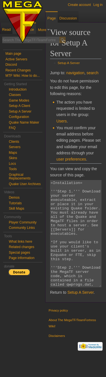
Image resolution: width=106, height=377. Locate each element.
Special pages (19, 253)
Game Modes (19, 100)
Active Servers (16, 59)
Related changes (21, 247)
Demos (14, 198)
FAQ (12, 128)
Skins (13, 158)
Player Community (22, 222)
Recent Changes (18, 70)
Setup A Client (19, 106)
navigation (75, 73)
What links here (20, 242)
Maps (13, 153)
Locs (12, 164)
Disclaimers (57, 357)
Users (61, 121)
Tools (13, 169)
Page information (21, 258)
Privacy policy (58, 331)
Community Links (22, 228)
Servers (14, 147)
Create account (79, 5)
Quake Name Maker (24, 122)
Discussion (68, 18)
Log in (98, 5)
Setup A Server (69, 63)
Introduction (18, 89)
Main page (13, 54)
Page (51, 18)
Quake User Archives (25, 184)
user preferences (71, 159)
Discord (11, 65)
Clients (14, 142)
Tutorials (15, 203)
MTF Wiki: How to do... (22, 76)
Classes (15, 95)
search (92, 73)
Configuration (19, 117)
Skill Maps (16, 209)
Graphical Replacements (20, 177)
